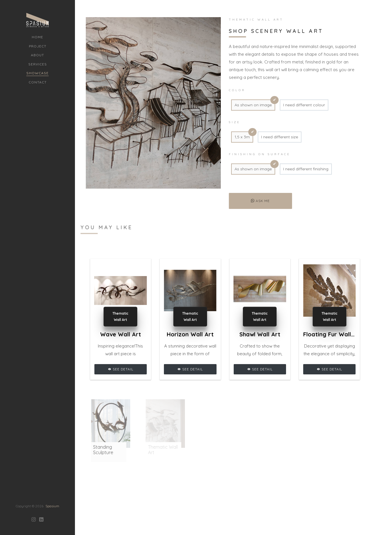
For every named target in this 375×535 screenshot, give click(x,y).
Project (37, 46)
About (37, 55)
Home (37, 37)
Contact (38, 82)
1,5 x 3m (240, 136)
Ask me (258, 201)
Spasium (52, 475)
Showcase (37, 73)
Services (37, 64)
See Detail (120, 369)
